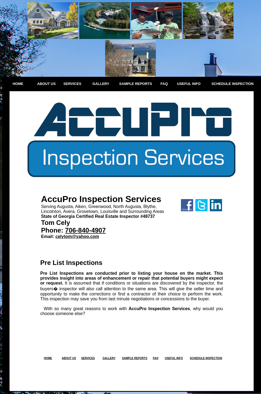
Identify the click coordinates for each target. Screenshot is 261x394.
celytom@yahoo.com (77, 236)
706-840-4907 (85, 230)
